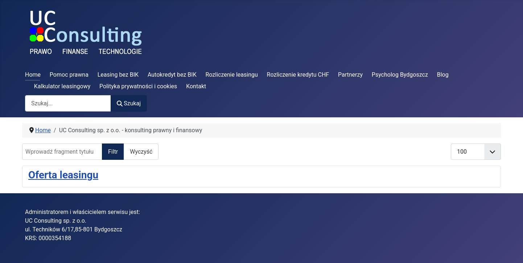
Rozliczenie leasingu (232, 74)
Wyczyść (141, 151)
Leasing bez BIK (118, 74)
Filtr (113, 151)
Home (33, 74)
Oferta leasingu (63, 175)
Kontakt (196, 86)
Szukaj (129, 103)
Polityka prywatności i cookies (138, 86)
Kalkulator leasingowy (62, 86)
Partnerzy (350, 74)
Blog (443, 74)
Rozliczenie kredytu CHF (298, 74)
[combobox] (68, 103)
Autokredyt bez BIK (172, 74)
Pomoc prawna (69, 74)
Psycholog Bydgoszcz (400, 74)
